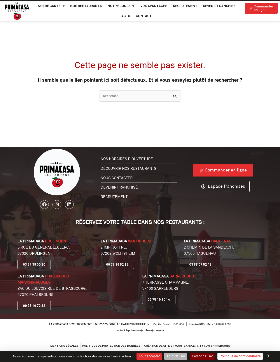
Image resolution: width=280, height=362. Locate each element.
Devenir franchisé (219, 6)
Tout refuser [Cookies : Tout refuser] (175, 356)
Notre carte (51, 6)
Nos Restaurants (86, 6)
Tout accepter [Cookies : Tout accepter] (149, 356)
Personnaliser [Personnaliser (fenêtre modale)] (202, 356)
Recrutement (185, 6)
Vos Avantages (153, 6)
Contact (144, 16)
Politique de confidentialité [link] (240, 356)
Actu (125, 16)
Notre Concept (121, 6)
